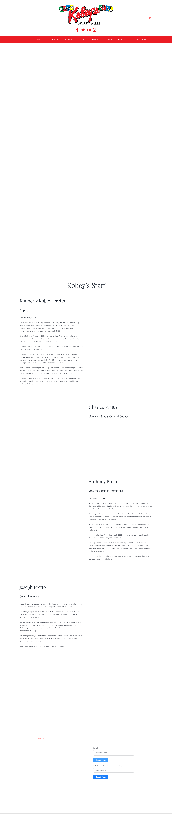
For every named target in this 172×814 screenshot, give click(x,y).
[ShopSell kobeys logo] (86, 5)
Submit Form (101, 760)
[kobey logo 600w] (86, 694)
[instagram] (94, 30)
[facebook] (77, 30)
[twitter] (83, 30)
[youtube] (89, 30)
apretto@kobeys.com (97, 498)
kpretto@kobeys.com (28, 318)
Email (95, 748)
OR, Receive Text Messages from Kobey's (109, 766)
